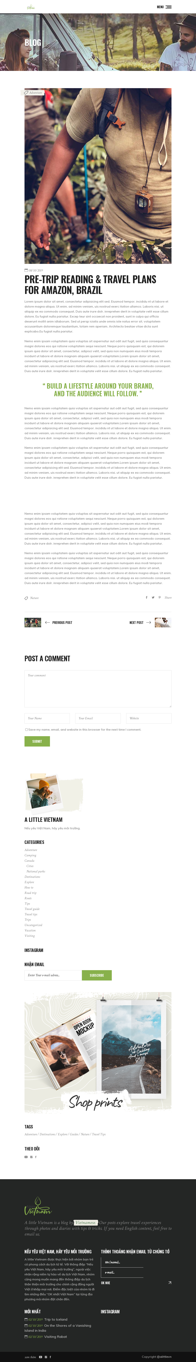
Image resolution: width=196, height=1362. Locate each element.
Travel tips (30, 914)
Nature (34, 598)
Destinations (32, 877)
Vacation (30, 930)
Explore (29, 882)
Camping (30, 855)
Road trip (30, 893)
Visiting (29, 936)
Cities (29, 866)
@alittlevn (164, 1357)
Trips (27, 919)
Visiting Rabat (55, 1336)
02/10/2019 (35, 1319)
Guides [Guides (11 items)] (74, 1134)
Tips (27, 903)
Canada (29, 860)
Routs (27, 898)
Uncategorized (33, 925)
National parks (35, 871)
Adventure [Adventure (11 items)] (30, 1134)
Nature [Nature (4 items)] (85, 1134)
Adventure (35, 92)
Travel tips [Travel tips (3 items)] (98, 1134)
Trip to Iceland (55, 1319)
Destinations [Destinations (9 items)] (47, 1134)
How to (28, 887)
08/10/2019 (36, 270)
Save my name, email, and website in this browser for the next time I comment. (84, 729)
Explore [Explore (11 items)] (62, 1134)
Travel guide (31, 909)
